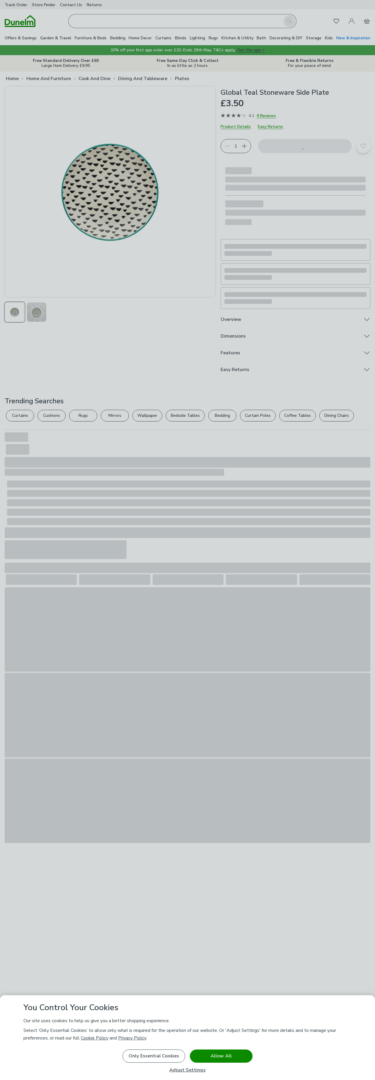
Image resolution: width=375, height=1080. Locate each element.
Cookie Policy (94, 1038)
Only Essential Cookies (154, 1056)
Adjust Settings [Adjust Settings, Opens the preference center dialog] (187, 1070)
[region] (187, 1037)
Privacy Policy (132, 1038)
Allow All (221, 1056)
